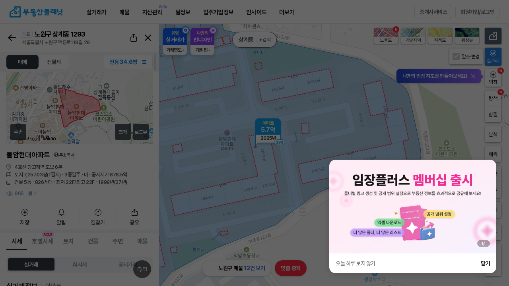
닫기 (485, 263)
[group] (412, 206)
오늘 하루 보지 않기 (355, 263)
